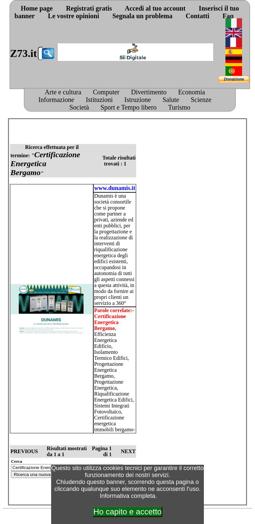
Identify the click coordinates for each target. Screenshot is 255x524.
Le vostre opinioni (73, 16)
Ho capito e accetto (127, 511)
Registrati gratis (89, 8)
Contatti (197, 16)
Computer (106, 92)
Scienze (201, 99)
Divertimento (149, 92)
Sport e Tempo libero (129, 107)
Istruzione (137, 99)
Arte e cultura (63, 92)
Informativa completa (127, 496)
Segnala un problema (142, 16)
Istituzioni (99, 99)
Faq (227, 16)
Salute (170, 99)
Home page (37, 8)
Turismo (179, 107)
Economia (191, 92)
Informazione (56, 99)
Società (79, 107)
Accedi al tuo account (155, 8)
